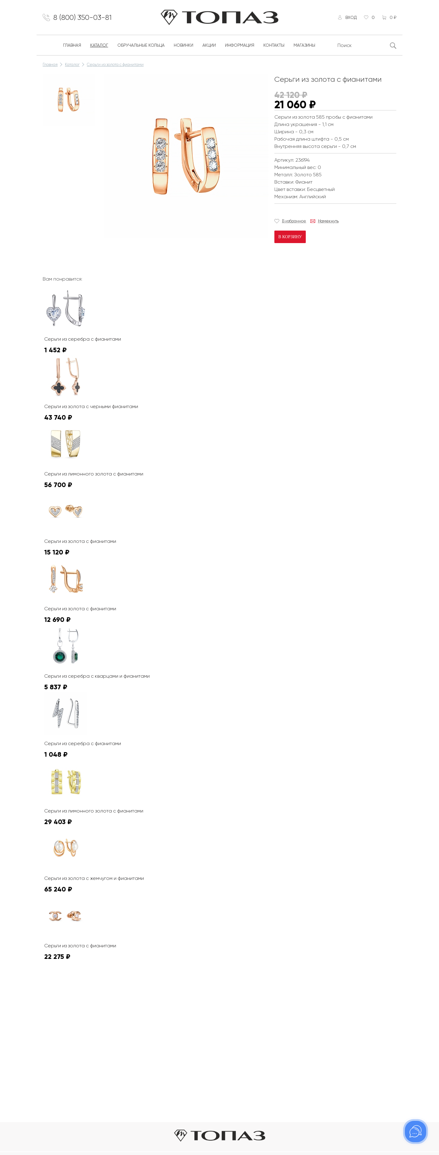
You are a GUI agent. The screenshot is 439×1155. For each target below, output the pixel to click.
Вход (351, 17)
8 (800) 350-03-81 (82, 17)
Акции (209, 45)
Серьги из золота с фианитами (115, 64)
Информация (239, 45)
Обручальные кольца (141, 45)
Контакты (273, 45)
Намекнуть (328, 221)
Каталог (99, 45)
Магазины (304, 45)
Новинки (183, 45)
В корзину (290, 237)
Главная (72, 45)
